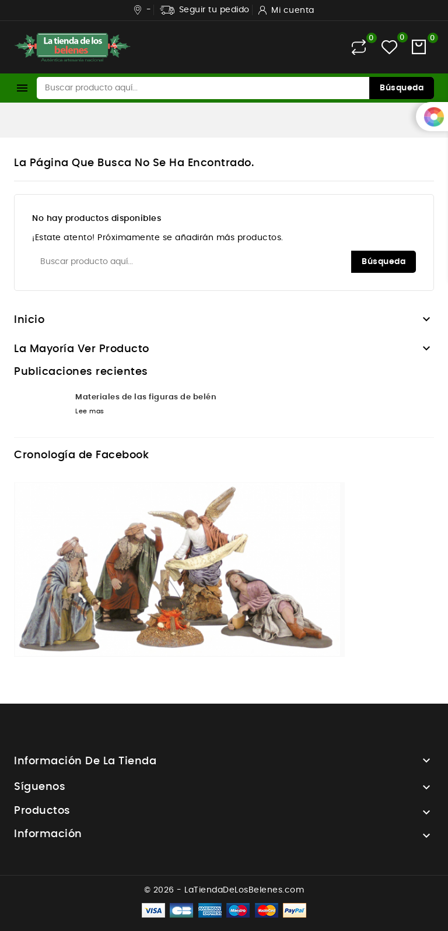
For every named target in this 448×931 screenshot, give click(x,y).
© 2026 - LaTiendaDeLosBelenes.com (224, 890)
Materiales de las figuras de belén (145, 397)
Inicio (29, 320)
